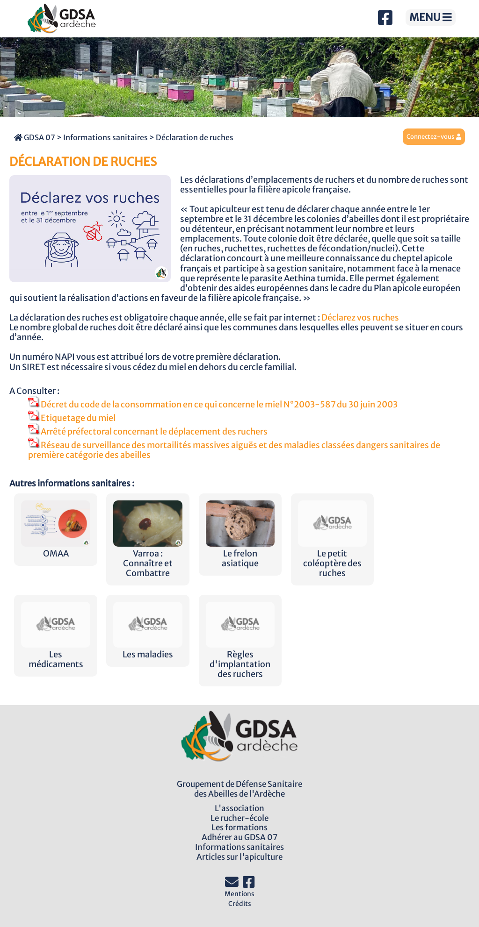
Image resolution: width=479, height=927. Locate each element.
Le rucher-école (239, 818)
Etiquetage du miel (72, 418)
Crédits (239, 903)
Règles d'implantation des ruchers (240, 659)
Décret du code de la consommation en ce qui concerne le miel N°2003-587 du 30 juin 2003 (213, 404)
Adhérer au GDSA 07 (239, 837)
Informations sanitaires (105, 137)
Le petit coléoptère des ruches (332, 558)
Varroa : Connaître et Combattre (147, 558)
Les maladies (147, 650)
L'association (239, 808)
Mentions (239, 894)
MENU (430, 17)
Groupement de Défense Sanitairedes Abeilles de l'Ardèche (239, 789)
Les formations (239, 827)
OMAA (55, 549)
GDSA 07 (34, 137)
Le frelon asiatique (240, 554)
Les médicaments (55, 655)
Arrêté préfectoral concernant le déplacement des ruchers (148, 432)
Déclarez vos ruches (360, 318)
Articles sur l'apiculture (239, 857)
